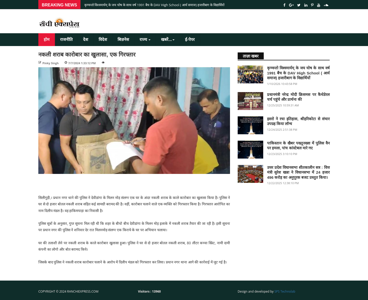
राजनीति (66, 39)
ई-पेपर (190, 39)
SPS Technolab (284, 291)
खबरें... (167, 39)
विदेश (103, 39)
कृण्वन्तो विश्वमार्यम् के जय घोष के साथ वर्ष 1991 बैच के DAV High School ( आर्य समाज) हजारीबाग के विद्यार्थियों (154, 5)
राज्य (145, 39)
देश (85, 39)
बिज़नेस (123, 39)
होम (47, 39)
